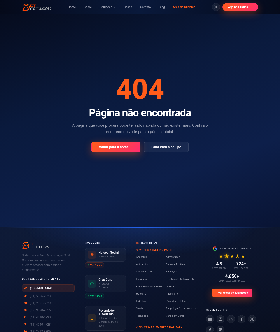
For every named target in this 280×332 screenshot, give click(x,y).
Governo (170, 286)
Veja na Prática (240, 7)
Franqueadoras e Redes (149, 286)
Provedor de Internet (177, 301)
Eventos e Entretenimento (180, 279)
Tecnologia (142, 315)
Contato (145, 7)
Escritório (141, 279)
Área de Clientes (184, 7)
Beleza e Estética (175, 264)
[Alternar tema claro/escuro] (216, 7)
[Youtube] (210, 319)
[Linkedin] (231, 319)
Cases (128, 7)
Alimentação (173, 256)
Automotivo (142, 264)
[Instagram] (220, 319)
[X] (252, 319)
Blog (162, 7)
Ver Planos (94, 265)
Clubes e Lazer (144, 271)
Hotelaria (141, 293)
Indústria (141, 301)
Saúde (139, 308)
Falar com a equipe (166, 147)
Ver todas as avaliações (233, 292)
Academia (142, 256)
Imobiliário (172, 293)
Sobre (88, 7)
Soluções (108, 7)
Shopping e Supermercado (181, 308)
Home (72, 7)
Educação (171, 271)
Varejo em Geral (175, 315)
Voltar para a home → (116, 147)
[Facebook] (241, 319)
